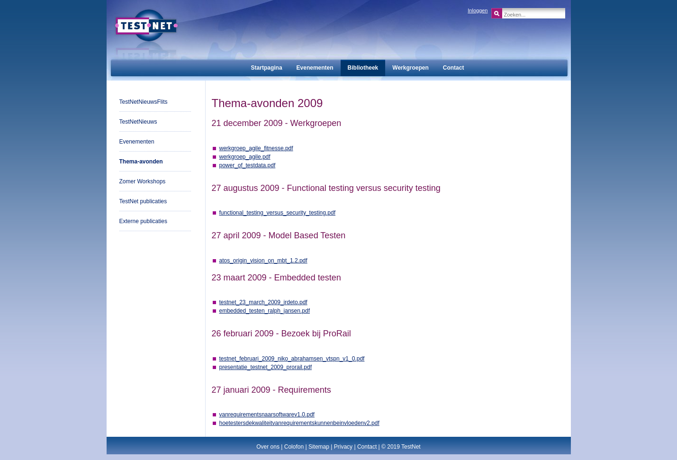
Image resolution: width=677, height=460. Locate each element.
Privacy (343, 446)
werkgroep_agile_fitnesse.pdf (256, 148)
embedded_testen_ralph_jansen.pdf (264, 310)
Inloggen (477, 10)
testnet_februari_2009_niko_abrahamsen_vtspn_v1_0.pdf (292, 358)
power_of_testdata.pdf (247, 165)
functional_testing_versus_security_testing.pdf (277, 212)
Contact (367, 446)
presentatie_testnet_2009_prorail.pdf (265, 367)
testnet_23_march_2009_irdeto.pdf (263, 302)
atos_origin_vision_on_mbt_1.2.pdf (263, 260)
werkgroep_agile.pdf (245, 156)
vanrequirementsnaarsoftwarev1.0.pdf (267, 414)
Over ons (268, 446)
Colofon (294, 446)
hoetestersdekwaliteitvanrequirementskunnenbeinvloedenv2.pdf (299, 423)
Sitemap (318, 446)
